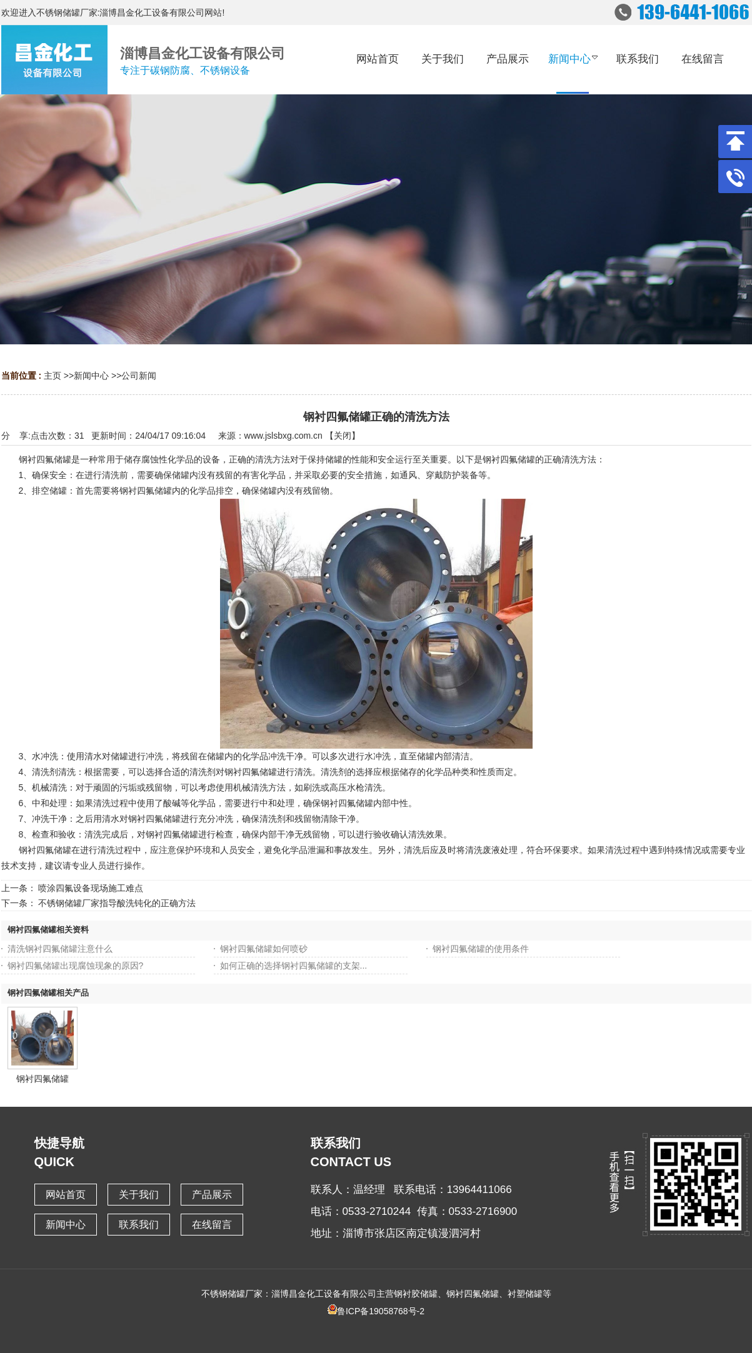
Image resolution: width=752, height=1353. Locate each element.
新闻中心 (91, 376)
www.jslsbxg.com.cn (283, 436)
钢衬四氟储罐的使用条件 (481, 949)
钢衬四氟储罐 (42, 1079)
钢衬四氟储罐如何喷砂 (264, 949)
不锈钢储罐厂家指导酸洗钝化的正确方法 (117, 903)
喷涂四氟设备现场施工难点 (90, 888)
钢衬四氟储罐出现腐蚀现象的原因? (76, 966)
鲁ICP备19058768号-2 (376, 1311)
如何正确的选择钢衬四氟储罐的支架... (294, 966)
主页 (52, 376)
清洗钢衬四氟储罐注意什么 (60, 949)
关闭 (342, 436)
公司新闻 (138, 376)
